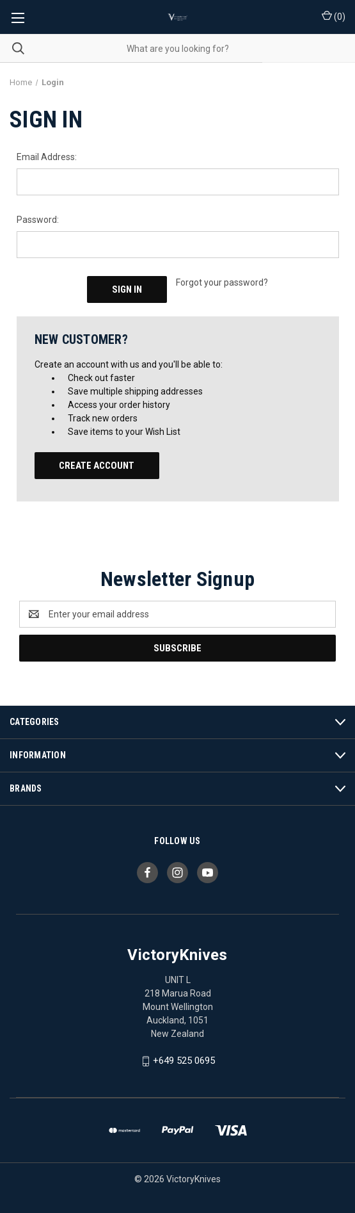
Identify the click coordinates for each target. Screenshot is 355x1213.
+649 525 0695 (184, 1060)
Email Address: (47, 157)
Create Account (96, 465)
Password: (38, 220)
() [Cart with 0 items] (333, 16)
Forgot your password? (222, 282)
